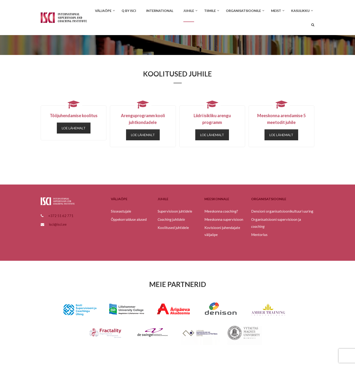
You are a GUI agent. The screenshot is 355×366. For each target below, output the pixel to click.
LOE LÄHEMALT (74, 128)
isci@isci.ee (58, 224)
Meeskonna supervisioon (223, 219)
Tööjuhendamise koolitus (74, 115)
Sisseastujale (121, 211)
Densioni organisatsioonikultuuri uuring (282, 211)
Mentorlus (259, 234)
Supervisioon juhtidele (175, 211)
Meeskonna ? (221, 211)
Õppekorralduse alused (129, 219)
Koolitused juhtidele (173, 227)
